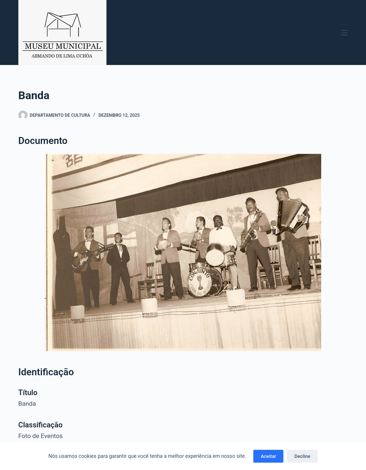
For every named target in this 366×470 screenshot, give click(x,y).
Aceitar (268, 456)
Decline (302, 456)
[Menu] (344, 32)
